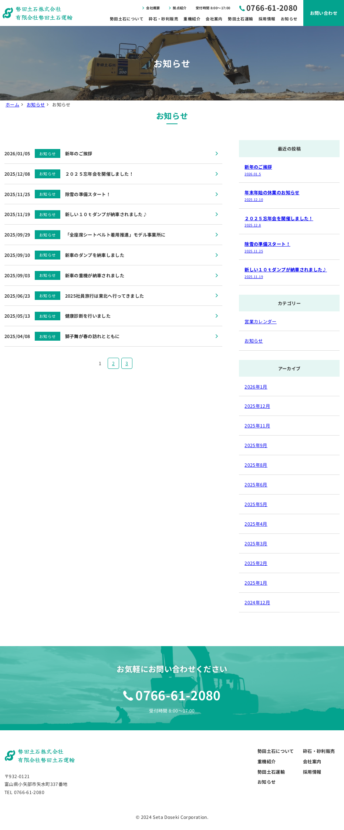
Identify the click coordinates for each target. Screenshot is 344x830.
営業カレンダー (260, 321)
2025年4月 (255, 523)
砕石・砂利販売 (163, 19)
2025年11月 (257, 425)
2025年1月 (255, 582)
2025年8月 (255, 465)
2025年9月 (255, 445)
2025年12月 (257, 406)
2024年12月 (257, 602)
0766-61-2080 (271, 7)
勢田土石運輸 (240, 19)
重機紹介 (191, 19)
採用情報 (267, 19)
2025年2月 (255, 563)
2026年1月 (255, 386)
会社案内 (214, 19)
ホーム (12, 104)
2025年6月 (255, 484)
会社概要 (153, 7)
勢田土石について (127, 19)
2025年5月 (255, 504)
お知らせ (289, 19)
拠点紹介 (179, 7)
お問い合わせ (323, 13)
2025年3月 (255, 543)
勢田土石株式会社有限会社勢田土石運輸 (44, 12)
